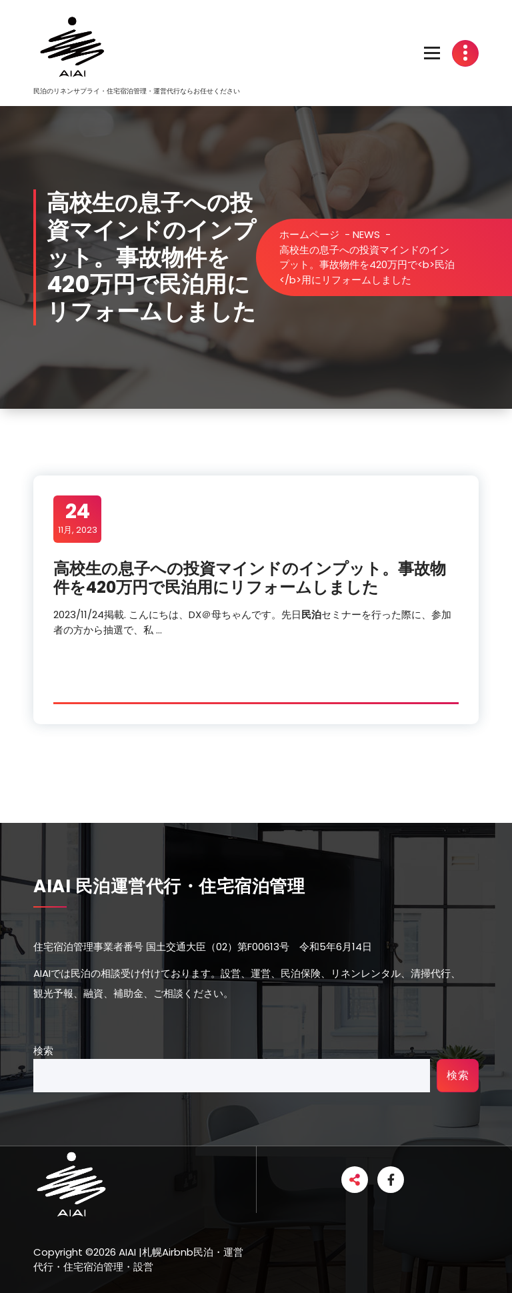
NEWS (366, 234)
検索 (43, 1051)
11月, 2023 (77, 518)
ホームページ (309, 234)
